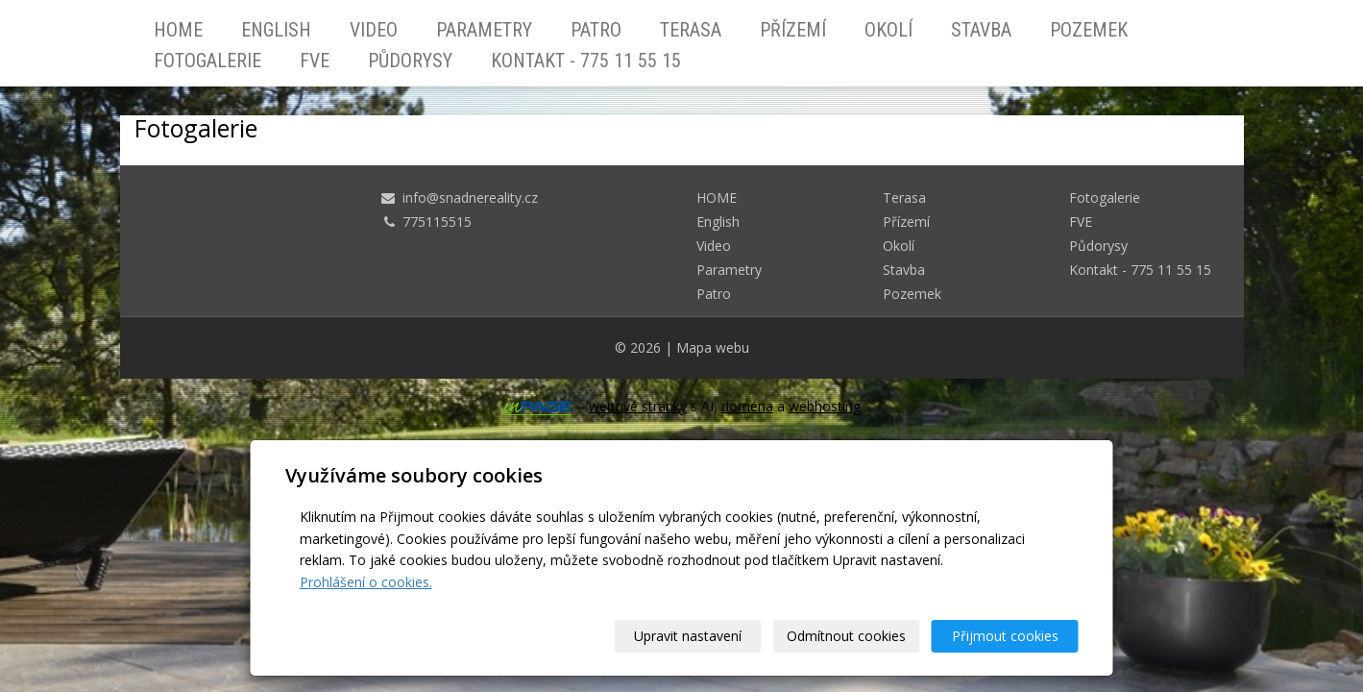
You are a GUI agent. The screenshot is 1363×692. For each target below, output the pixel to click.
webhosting (825, 406)
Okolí (888, 29)
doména (747, 406)
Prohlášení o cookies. (366, 582)
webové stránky (638, 406)
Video (374, 29)
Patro (596, 29)
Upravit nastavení (688, 636)
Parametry (484, 29)
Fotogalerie (207, 60)
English (276, 29)
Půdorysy (410, 60)
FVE (314, 60)
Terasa (690, 29)
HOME (178, 29)
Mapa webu (712, 347)
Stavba (981, 29)
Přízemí (793, 29)
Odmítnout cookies (846, 636)
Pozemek (1089, 29)
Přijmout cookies (1005, 636)
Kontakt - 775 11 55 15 (586, 60)
